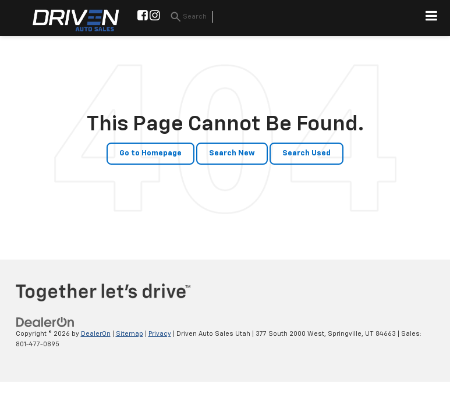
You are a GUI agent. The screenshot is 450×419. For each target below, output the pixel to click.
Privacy (159, 334)
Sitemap (129, 334)
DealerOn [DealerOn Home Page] (96, 334)
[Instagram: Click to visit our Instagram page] (155, 17)
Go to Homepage (150, 153)
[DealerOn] (45, 322)
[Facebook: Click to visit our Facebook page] (142, 17)
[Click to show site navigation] (431, 18)
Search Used (306, 153)
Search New (232, 153)
